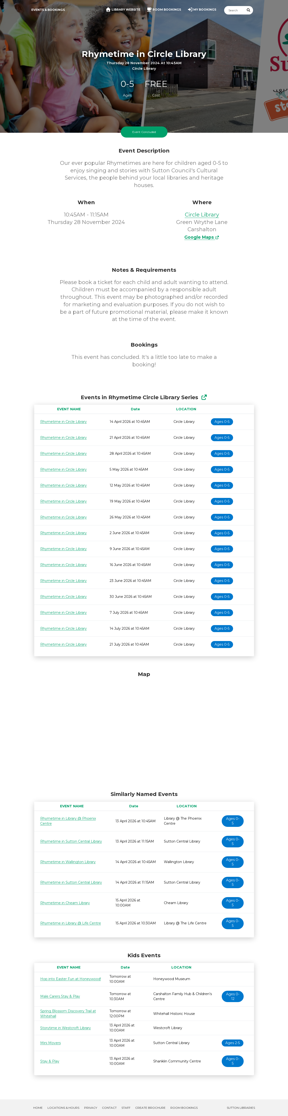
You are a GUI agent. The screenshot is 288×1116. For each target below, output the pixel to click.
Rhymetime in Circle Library (63, 421)
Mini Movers (50, 1043)
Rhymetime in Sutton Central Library (71, 841)
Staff (125, 1107)
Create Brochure (150, 1107)
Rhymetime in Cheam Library (65, 903)
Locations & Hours (63, 1107)
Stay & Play (49, 1061)
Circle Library (202, 214)
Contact (109, 1107)
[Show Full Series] (204, 397)
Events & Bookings (48, 10)
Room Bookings (184, 1107)
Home (38, 1107)
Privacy (90, 1107)
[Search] (234, 10)
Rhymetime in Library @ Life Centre (70, 923)
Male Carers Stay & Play (60, 996)
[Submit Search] (248, 10)
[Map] (144, 730)
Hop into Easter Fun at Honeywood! (70, 979)
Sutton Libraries (241, 1107)
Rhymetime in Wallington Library (68, 862)
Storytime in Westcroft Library (65, 1028)
